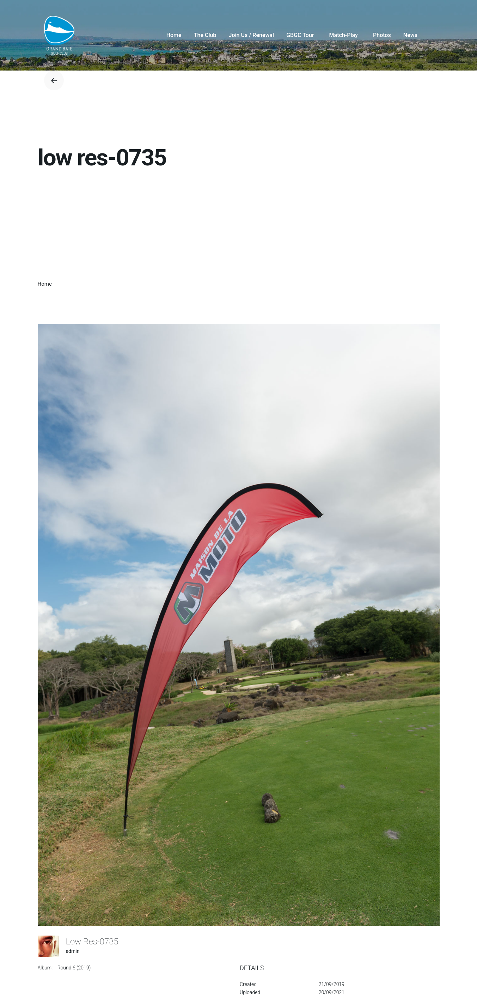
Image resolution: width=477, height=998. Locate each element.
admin (73, 951)
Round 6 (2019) (74, 967)
